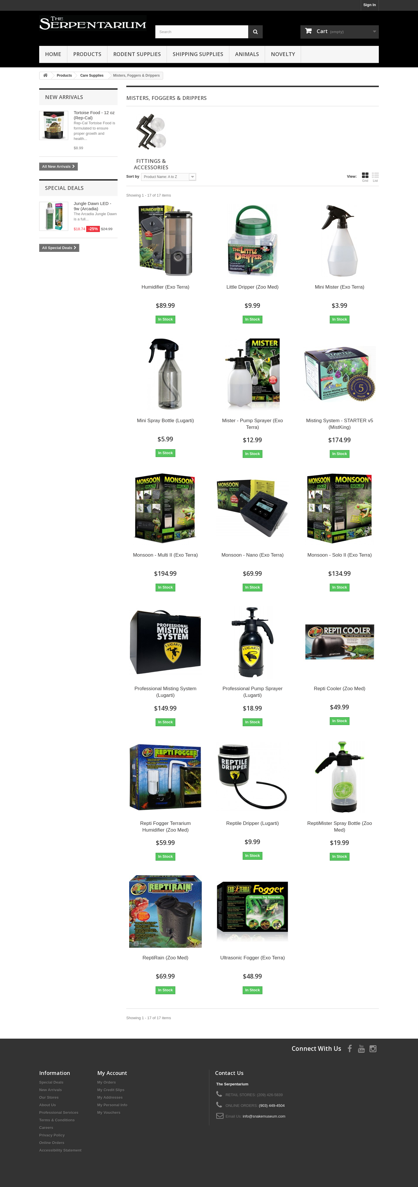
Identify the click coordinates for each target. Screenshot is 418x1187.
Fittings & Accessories (151, 164)
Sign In (369, 5)
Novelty (283, 54)
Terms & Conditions (57, 1120)
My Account (112, 1072)
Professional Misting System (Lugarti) (165, 692)
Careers (46, 1127)
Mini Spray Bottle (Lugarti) (165, 420)
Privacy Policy (52, 1135)
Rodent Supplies (137, 54)
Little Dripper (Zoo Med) (252, 287)
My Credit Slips (111, 1090)
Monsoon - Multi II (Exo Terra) (165, 555)
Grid (365, 177)
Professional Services (58, 1112)
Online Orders (51, 1143)
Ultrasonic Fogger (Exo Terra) (252, 958)
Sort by (132, 176)
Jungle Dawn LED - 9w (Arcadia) (92, 206)
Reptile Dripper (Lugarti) (252, 823)
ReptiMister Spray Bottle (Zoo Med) (339, 827)
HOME (53, 54)
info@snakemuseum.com (264, 1116)
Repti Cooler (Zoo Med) (339, 688)
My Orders (106, 1082)
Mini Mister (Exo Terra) (340, 287)
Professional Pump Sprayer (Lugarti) (253, 692)
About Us (47, 1105)
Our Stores (49, 1097)
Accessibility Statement (60, 1150)
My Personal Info (112, 1105)
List (375, 177)
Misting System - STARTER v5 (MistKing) (339, 424)
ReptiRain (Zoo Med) (165, 958)
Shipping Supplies (198, 54)
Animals (247, 54)
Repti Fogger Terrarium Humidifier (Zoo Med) (165, 827)
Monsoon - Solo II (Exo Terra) (339, 555)
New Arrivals (64, 96)
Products (87, 54)
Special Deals (64, 187)
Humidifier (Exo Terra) (165, 287)
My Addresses (110, 1097)
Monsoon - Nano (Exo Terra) (252, 555)
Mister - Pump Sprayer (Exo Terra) (252, 424)
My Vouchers (108, 1112)
